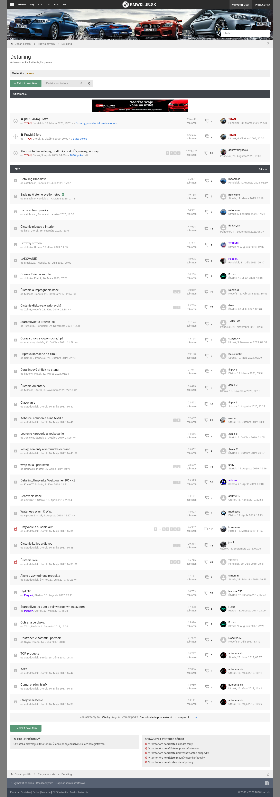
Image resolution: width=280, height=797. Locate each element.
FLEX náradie (60, 792)
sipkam (28, 515)
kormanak (234, 527)
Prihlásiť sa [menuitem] (262, 4)
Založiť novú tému (25, 83)
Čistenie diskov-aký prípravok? (40, 305)
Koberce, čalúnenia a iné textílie (41, 418)
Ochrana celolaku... (33, 622)
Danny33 (233, 289)
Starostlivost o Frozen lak (37, 322)
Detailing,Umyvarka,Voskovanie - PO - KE (47, 480)
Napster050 (235, 591)
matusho (29, 342)
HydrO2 (25, 591)
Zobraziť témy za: (101, 717)
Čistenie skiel (29, 560)
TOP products (29, 653)
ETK (40, 4)
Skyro (27, 642)
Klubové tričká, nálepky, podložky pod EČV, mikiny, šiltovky (59, 151)
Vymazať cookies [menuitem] (22, 783)
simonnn (233, 575)
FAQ (32, 4)
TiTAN (27, 123)
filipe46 (28, 373)
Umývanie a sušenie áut (36, 527)
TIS (48, 4)
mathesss (234, 511)
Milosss (28, 294)
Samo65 (29, 357)
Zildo (27, 626)
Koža (23, 669)
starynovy (234, 338)
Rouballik (29, 468)
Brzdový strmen (31, 243)
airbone (232, 480)
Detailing (20, 57)
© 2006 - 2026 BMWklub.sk (254, 792)
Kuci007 (29, 484)
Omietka (26, 792)
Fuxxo (231, 274)
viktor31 (233, 560)
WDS (56, 4)
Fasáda (14, 792)
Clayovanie (27, 402)
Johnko (28, 247)
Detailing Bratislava (33, 179)
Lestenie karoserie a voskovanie (42, 433)
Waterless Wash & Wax (36, 511)
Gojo (231, 305)
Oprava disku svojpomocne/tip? (41, 338)
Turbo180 (29, 325)
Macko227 (30, 262)
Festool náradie (79, 792)
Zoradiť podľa (148, 717)
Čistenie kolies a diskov (36, 543)
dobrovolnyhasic (238, 149)
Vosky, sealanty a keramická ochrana (45, 449)
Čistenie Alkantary (32, 386)
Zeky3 (27, 309)
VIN (64, 4)
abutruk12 (30, 499)
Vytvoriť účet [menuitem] (240, 4)
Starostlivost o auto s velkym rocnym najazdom (52, 607)
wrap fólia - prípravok (34, 465)
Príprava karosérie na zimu (38, 354)
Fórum (22, 4)
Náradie (45, 792)
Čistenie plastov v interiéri (37, 226)
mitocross (234, 178)
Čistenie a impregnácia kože (39, 290)
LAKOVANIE (28, 259)
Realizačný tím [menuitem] (44, 783)
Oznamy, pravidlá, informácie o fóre (96, 123)
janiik (231, 542)
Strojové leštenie (31, 700)
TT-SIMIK (234, 243)
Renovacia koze (31, 496)
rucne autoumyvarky (34, 210)
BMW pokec (80, 138)
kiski (26, 230)
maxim (232, 418)
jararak (30, 73)
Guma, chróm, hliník (33, 684)
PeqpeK (233, 258)
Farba (36, 792)
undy (231, 464)
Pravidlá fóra (32, 135)
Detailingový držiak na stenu (39, 370)
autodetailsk (31, 406)
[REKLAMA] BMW (36, 119)
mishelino (30, 198)
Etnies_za (234, 225)
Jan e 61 (233, 384)
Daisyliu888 (235, 354)
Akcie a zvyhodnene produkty (40, 576)
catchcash (30, 183)
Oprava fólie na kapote (35, 274)
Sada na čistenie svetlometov (40, 194)
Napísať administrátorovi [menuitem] (70, 783)
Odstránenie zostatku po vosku (41, 638)
